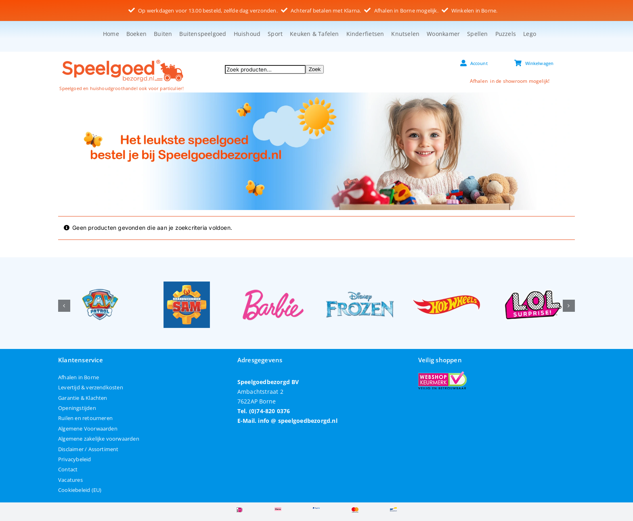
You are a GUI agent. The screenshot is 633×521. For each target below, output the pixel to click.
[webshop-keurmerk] (442, 374)
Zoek (315, 69)
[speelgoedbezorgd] (122, 59)
